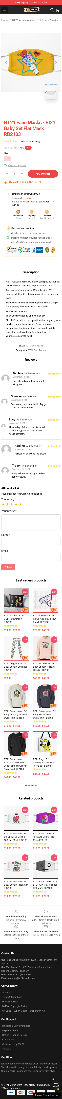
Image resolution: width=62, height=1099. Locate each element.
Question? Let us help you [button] (46, 1095)
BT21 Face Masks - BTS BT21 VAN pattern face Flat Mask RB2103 (45, 884)
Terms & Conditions (12, 997)
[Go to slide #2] (40, 109)
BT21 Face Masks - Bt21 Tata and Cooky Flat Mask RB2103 (45, 836)
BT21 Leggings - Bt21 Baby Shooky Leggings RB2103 (15, 666)
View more (31, 785)
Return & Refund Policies (14, 1035)
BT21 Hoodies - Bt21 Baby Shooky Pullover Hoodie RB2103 (44, 666)
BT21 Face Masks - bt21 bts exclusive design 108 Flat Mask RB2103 (16, 836)
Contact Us (8, 1039)
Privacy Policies (10, 1001)
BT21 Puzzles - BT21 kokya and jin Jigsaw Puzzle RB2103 (44, 618)
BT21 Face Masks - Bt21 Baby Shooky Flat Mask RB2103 (16, 884)
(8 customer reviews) (29, 141)
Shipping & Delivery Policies (16, 1026)
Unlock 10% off (56, 1085)
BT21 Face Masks (47, 20)
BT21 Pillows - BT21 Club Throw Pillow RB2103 (14, 618)
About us (7, 992)
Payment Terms (10, 1030)
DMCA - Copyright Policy (14, 1006)
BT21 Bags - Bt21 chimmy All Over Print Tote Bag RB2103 (44, 762)
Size (6, 153)
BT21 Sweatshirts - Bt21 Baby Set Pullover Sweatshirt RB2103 (45, 714)
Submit (8, 567)
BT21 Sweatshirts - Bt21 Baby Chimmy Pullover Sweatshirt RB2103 (16, 714)
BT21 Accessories (22, 20)
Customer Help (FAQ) (13, 1044)
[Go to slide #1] (22, 109)
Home (4, 20)
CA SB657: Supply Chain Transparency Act (23, 1010)
